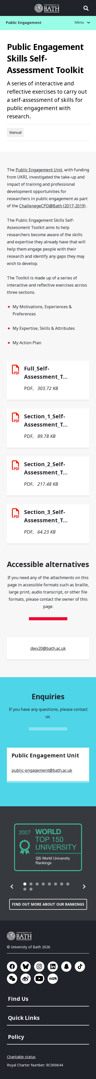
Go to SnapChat (66, 966)
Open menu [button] (10, 8)
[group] (48, 847)
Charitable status (21, 1056)
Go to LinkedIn (53, 966)
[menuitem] (48, 997)
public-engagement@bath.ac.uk (42, 770)
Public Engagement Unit (39, 170)
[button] (12, 886)
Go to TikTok (80, 966)
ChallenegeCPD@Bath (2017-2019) (52, 206)
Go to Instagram (39, 966)
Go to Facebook (12, 966)
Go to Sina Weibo (25, 979)
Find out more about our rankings (48, 904)
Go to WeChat (12, 979)
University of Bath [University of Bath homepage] (48, 8)
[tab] (24, 884)
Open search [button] (86, 8)
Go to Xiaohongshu (53, 979)
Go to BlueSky (25, 966)
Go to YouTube (39, 979)
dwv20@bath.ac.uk (48, 648)
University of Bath (20, 936)
